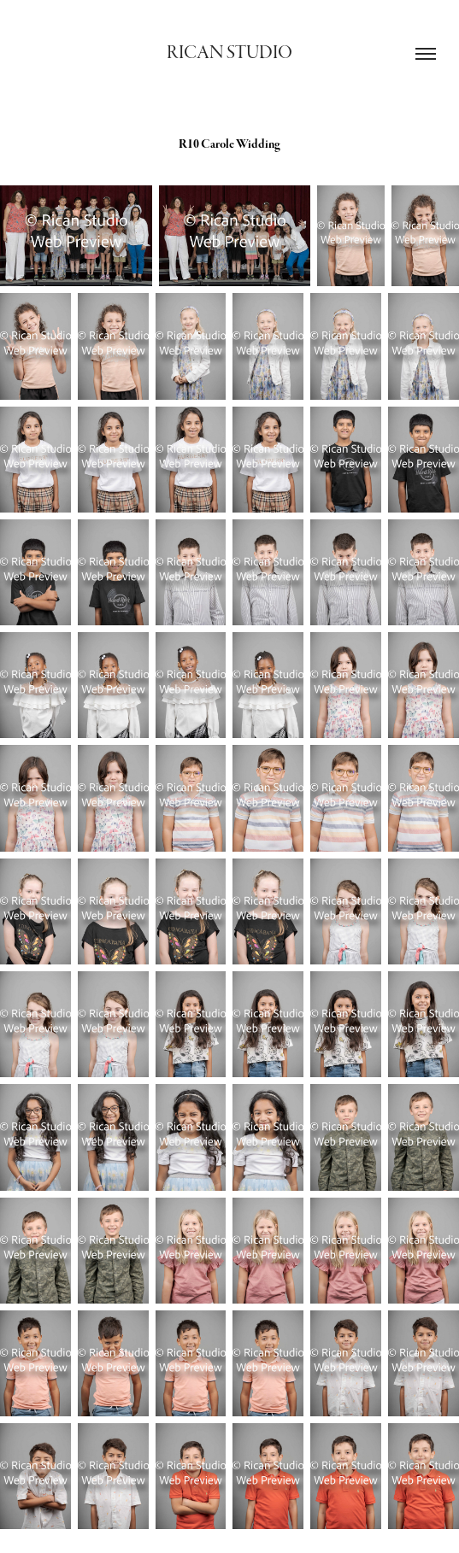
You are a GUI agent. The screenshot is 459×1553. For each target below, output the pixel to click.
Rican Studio (229, 52)
